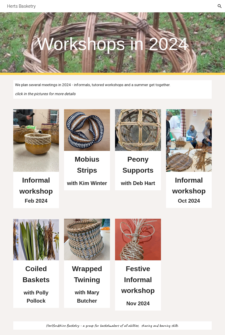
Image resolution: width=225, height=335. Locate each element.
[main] (112, 43)
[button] (219, 6)
